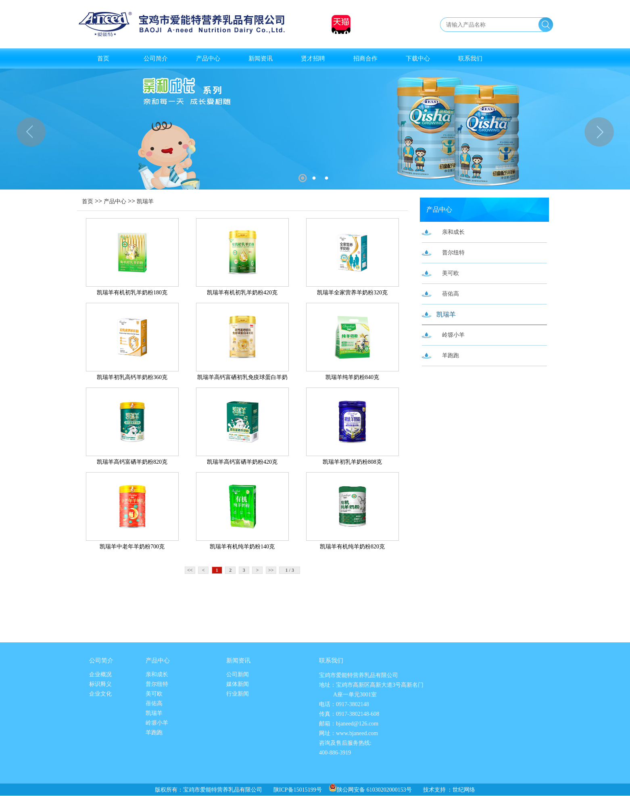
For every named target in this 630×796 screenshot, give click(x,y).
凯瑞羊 (145, 201)
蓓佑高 (450, 294)
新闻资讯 (260, 58)
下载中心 (418, 58)
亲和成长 (453, 232)
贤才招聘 (313, 58)
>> (271, 570)
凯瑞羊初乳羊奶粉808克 (352, 462)
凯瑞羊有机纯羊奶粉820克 (352, 547)
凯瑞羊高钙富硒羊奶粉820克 (132, 462)
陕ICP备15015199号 (297, 790)
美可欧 (450, 273)
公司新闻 (237, 674)
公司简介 (156, 58)
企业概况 (100, 674)
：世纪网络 (461, 790)
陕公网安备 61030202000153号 (370, 790)
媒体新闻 (237, 684)
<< (190, 570)
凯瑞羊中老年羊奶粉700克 (132, 547)
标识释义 (100, 684)
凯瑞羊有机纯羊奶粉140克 (242, 547)
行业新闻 (237, 694)
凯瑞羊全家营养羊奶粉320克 (352, 293)
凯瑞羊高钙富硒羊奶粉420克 (242, 462)
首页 (103, 58)
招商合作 (365, 58)
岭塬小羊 (453, 335)
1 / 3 (290, 570)
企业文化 (100, 694)
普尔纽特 (453, 253)
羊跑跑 (450, 355)
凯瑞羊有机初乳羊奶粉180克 (132, 293)
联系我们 (470, 58)
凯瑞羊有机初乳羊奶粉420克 (242, 293)
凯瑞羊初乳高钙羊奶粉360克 (132, 377)
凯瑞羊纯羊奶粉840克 (352, 377)
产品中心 (208, 58)
